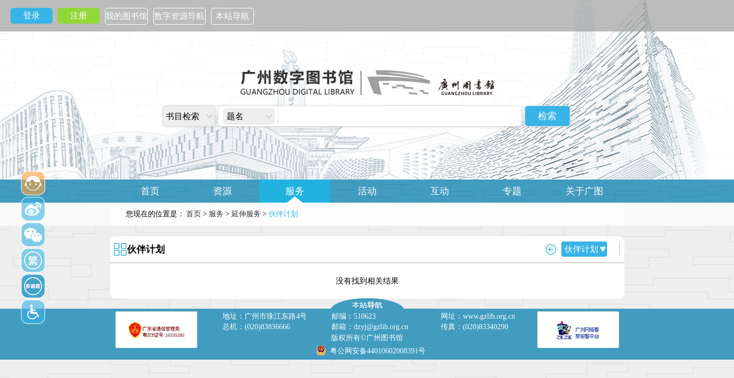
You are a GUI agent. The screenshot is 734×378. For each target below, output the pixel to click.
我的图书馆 (126, 16)
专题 (512, 191)
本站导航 (232, 16)
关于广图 (584, 191)
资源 (222, 191)
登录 (31, 15)
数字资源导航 (179, 16)
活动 (367, 191)
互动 (439, 191)
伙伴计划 (146, 249)
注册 (78, 15)
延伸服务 (246, 214)
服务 (294, 191)
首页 (150, 191)
